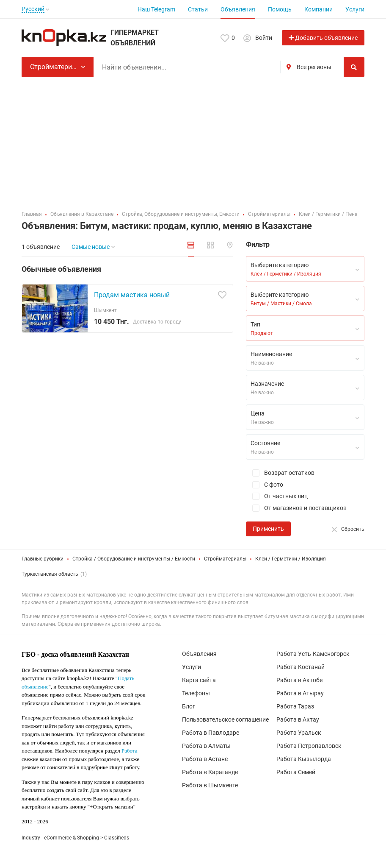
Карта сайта (199, 680)
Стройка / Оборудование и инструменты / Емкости (133, 559)
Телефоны (196, 693)
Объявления (238, 9)
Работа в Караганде (210, 772)
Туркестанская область (50, 574)
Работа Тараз (295, 706)
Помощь (280, 9)
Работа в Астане (205, 759)
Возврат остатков (280, 473)
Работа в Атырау (300, 693)
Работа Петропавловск (309, 745)
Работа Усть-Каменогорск (313, 653)
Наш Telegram (156, 9)
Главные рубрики (42, 559)
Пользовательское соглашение (225, 719)
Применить (268, 528)
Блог (188, 706)
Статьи (198, 9)
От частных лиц (277, 496)
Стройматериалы (225, 559)
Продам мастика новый (132, 295)
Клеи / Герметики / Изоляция (290, 559)
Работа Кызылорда (303, 759)
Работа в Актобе (299, 680)
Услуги (354, 9)
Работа (129, 750)
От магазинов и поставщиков (296, 508)
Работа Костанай (300, 667)
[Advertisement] (193, 140)
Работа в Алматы (206, 745)
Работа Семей (295, 772)
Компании (318, 9)
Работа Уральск (298, 732)
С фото (264, 484)
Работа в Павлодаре (210, 732)
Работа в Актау (297, 719)
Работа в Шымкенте (210, 785)
